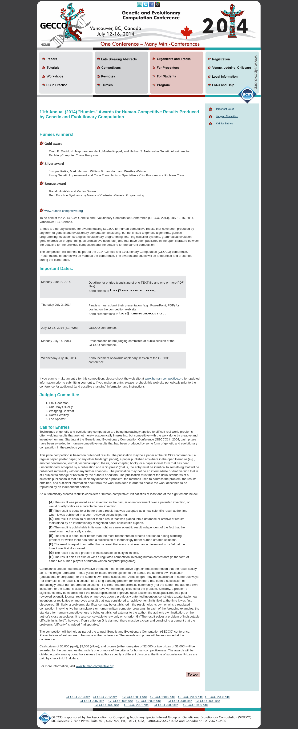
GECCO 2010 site (162, 697)
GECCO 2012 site (105, 697)
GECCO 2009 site (190, 697)
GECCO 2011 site (134, 697)
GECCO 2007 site (92, 701)
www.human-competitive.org (63, 211)
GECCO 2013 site (78, 697)
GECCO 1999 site (195, 705)
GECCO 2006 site (121, 701)
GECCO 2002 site (106, 705)
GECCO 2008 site (217, 697)
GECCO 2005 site (148, 701)
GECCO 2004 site (180, 701)
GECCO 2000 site (166, 705)
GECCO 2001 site (136, 705)
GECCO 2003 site (208, 701)
